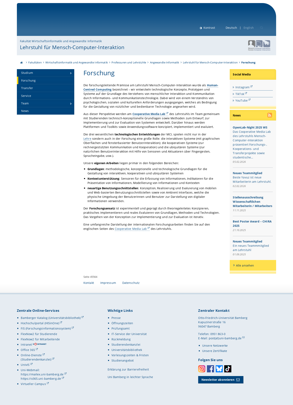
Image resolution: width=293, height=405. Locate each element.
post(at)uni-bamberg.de (225, 338)
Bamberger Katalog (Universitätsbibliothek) (51, 318)
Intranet (26, 344)
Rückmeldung (121, 339)
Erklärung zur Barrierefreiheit (128, 369)
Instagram (242, 87)
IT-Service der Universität (129, 334)
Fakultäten (35, 62)
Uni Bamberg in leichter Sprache (130, 377)
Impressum (108, 283)
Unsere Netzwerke (215, 345)
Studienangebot (123, 360)
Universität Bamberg (53, 21)
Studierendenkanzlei (126, 344)
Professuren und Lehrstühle (129, 62)
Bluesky (219, 368)
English (249, 28)
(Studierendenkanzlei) (36, 359)
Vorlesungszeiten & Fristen (130, 355)
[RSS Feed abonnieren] (270, 115)
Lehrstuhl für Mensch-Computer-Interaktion (72, 47)
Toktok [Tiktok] (227, 368)
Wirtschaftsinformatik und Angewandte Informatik (76, 62)
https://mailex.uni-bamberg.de (42, 374)
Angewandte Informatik (164, 62)
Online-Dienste (31, 355)
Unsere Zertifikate (214, 351)
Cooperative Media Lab (131, 228)
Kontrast (209, 28)
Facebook (210, 368)
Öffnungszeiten (122, 323)
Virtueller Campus (33, 384)
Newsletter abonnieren (217, 380)
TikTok (239, 94)
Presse (116, 318)
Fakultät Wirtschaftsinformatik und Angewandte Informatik (61, 41)
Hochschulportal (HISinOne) (40, 323)
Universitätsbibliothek (127, 350)
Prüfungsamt (121, 328)
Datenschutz (131, 283)
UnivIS (25, 365)
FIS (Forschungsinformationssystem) (46, 328)
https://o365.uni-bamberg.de (41, 379)
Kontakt (88, 283)
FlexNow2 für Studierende (39, 334)
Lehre (87, 138)
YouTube (241, 100)
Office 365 (28, 350)
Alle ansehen (245, 265)
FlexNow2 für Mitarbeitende (40, 339)
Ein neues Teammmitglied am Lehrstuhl (251, 248)
